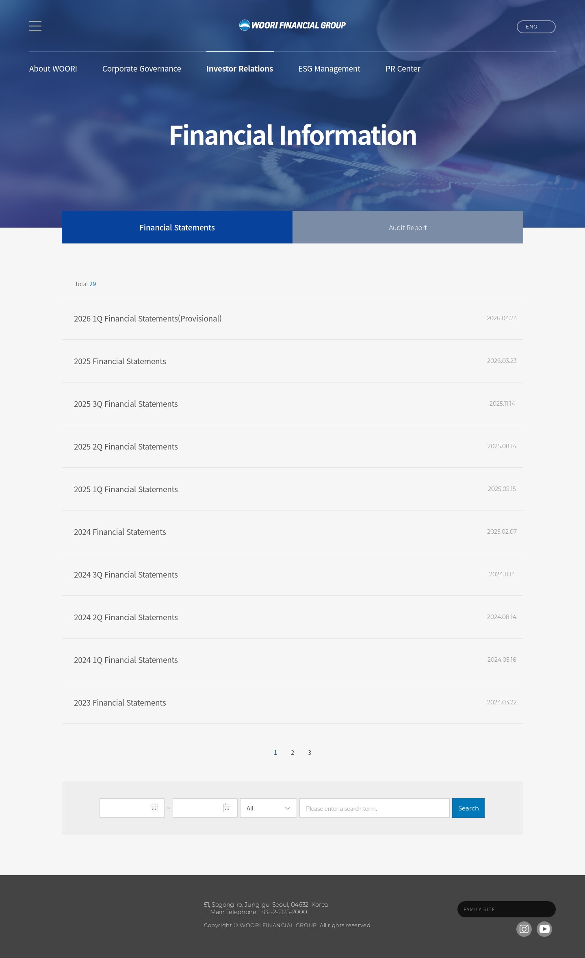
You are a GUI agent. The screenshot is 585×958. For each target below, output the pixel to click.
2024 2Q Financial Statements (126, 616)
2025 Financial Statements (120, 360)
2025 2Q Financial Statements (126, 446)
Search (468, 808)
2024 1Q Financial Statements (126, 659)
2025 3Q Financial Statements (126, 403)
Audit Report (408, 227)
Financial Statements (176, 227)
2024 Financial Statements (120, 531)
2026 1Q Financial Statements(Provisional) (148, 318)
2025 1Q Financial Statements (126, 488)
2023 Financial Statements (120, 702)
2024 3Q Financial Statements (126, 574)
